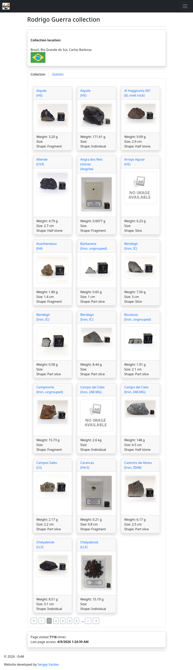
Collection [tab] (38, 74)
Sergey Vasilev (48, 664)
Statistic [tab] (58, 74)
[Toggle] (185, 6)
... (82, 620)
